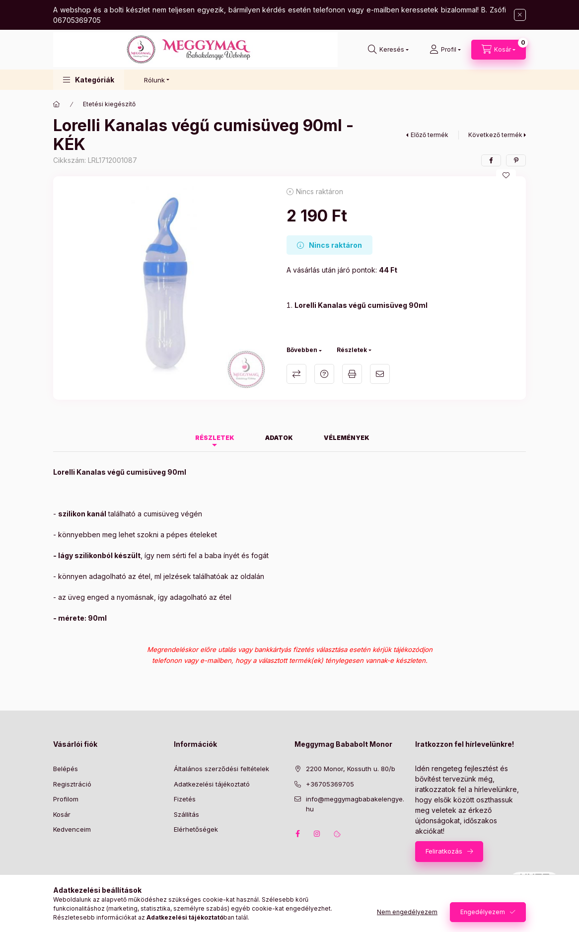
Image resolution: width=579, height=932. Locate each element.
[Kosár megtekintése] (498, 50)
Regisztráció (72, 784)
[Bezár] (520, 15)
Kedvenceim (72, 829)
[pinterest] (516, 160)
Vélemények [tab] (346, 437)
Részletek (352, 350)
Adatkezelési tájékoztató (212, 784)
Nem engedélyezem (407, 912)
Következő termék (495, 135)
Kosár (62, 814)
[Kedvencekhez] (506, 175)
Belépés (65, 769)
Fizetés (185, 799)
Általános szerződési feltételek (221, 769)
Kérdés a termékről (324, 374)
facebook (297, 834)
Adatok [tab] (279, 437)
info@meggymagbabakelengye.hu (355, 804)
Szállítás (186, 814)
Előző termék (429, 135)
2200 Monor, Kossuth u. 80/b (350, 769)
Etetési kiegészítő (109, 104)
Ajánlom (380, 374)
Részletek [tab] (214, 437)
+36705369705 (330, 784)
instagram (317, 834)
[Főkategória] (56, 104)
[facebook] (491, 160)
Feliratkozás (444, 851)
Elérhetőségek (196, 829)
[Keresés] (388, 50)
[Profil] (445, 50)
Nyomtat (352, 374)
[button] (88, 80)
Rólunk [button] (154, 80)
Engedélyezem (482, 912)
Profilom (65, 799)
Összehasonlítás (296, 374)
